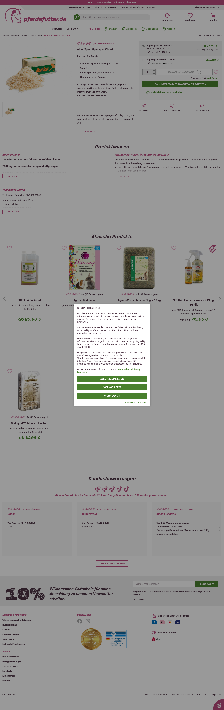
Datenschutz (130, 402)
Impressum (82, 372)
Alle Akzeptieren (112, 378)
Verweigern (112, 387)
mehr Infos (112, 395)
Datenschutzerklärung (129, 369)
